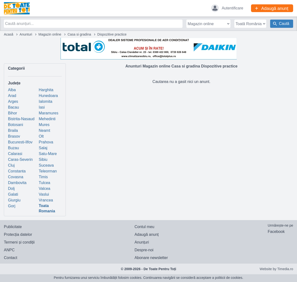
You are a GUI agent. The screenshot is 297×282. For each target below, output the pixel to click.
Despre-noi (144, 250)
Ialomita (45, 101)
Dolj (11, 188)
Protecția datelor (18, 234)
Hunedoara (48, 96)
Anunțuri (142, 242)
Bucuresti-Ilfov (20, 142)
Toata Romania (47, 208)
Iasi (42, 107)
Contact (10, 258)
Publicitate (13, 227)
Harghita (46, 90)
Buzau (13, 148)
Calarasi (15, 154)
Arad (12, 96)
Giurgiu (14, 200)
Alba (12, 90)
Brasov (14, 136)
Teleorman (48, 171)
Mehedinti (47, 119)
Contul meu (144, 227)
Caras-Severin (20, 159)
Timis (43, 177)
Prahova (46, 142)
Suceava (46, 165)
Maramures (48, 113)
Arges (13, 101)
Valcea (44, 188)
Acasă (8, 34)
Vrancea (46, 200)
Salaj (43, 148)
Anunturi (26, 34)
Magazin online (49, 34)
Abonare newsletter (151, 258)
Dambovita (17, 183)
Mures (44, 125)
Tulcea (44, 183)
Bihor (12, 113)
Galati (13, 194)
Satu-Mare (48, 154)
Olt (41, 136)
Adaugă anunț (147, 234)
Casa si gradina (79, 34)
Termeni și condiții (19, 242)
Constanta (17, 171)
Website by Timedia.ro (276, 269)
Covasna (15, 177)
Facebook (276, 232)
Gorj (11, 206)
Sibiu (43, 159)
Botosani (15, 125)
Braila (13, 130)
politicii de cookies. (229, 278)
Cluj (11, 165)
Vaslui (44, 194)
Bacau (13, 107)
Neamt (44, 130)
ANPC (9, 250)
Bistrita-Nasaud (21, 119)
